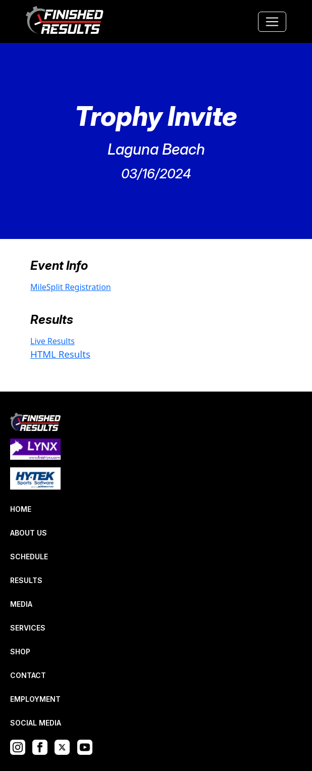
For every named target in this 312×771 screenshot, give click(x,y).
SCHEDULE (29, 556)
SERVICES (27, 627)
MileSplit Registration (70, 287)
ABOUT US (28, 532)
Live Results (52, 341)
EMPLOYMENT (35, 699)
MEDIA (21, 604)
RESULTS (26, 580)
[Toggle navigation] (272, 22)
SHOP (20, 651)
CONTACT (28, 675)
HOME (20, 509)
